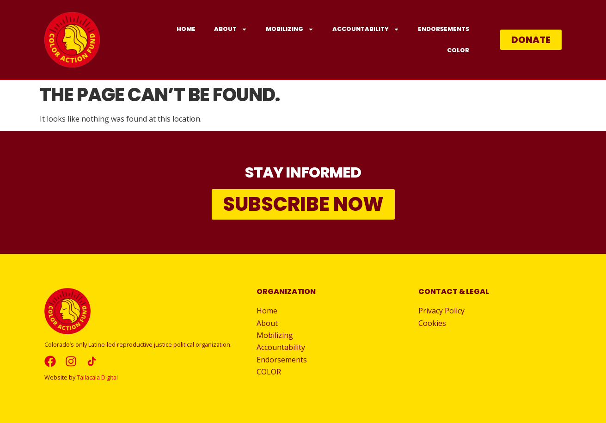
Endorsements (443, 29)
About (230, 29)
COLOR (458, 50)
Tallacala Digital (97, 377)
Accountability (365, 29)
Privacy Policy (441, 311)
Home (186, 29)
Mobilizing (290, 29)
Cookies (432, 323)
